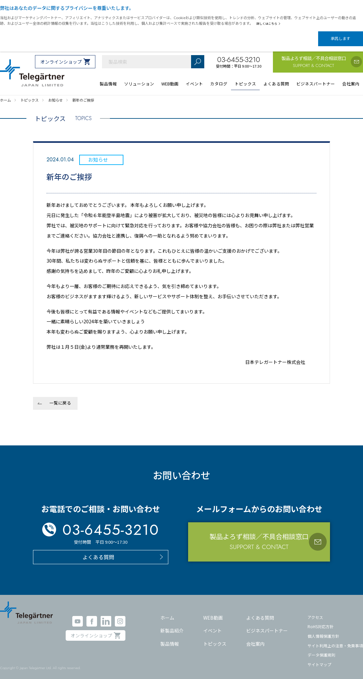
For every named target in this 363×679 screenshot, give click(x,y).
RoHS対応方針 (321, 621)
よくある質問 (260, 612)
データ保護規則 (321, 649)
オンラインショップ (61, 56)
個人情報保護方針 (323, 630)
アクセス (315, 611)
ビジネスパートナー (267, 625)
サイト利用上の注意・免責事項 (335, 640)
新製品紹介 (171, 625)
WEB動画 (213, 612)
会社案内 (255, 638)
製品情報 (169, 638)
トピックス (214, 638)
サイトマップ (319, 659)
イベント (212, 625)
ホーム (167, 612)
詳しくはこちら (269, 23)
